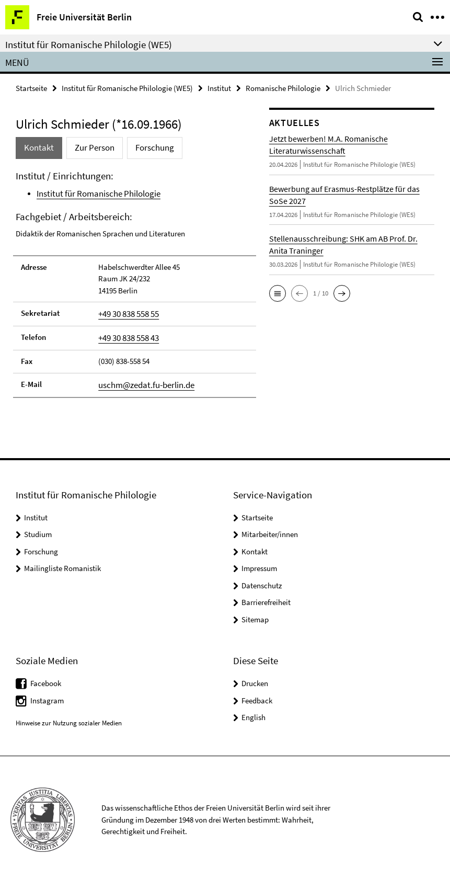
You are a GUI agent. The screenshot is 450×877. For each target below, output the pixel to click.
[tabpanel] (134, 280)
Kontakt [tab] (37, 147)
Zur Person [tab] (88, 147)
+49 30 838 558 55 (125, 310)
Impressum (259, 562)
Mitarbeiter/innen (269, 528)
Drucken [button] (254, 677)
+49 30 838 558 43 (125, 333)
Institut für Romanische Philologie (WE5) (127, 87)
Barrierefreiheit (266, 596)
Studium (38, 528)
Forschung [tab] (143, 147)
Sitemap (255, 613)
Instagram (47, 694)
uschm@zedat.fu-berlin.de (141, 379)
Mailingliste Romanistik (62, 562)
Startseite (31, 87)
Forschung (41, 545)
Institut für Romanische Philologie (92, 192)
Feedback (256, 694)
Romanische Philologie (283, 87)
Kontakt (254, 545)
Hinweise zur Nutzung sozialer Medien (69, 716)
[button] (277, 291)
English (253, 711)
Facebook (45, 677)
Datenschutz (261, 579)
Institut (219, 87)
